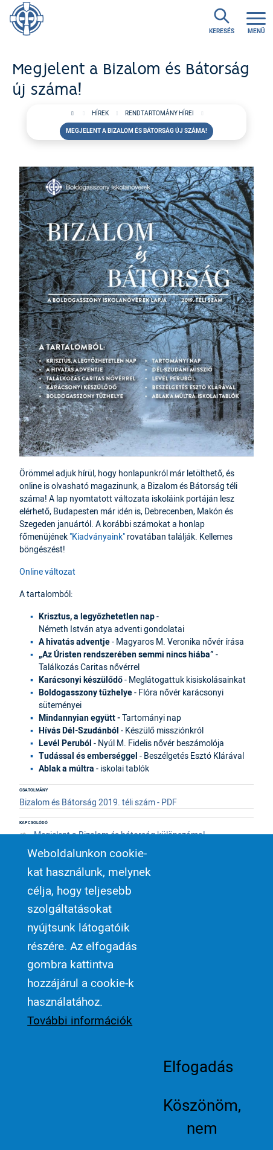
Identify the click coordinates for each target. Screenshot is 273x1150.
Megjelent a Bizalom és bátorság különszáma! (119, 834)
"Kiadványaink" (97, 536)
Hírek (100, 113)
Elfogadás (198, 1078)
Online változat (47, 571)
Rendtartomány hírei (159, 113)
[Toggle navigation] (256, 21)
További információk (79, 1032)
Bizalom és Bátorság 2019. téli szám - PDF (98, 802)
